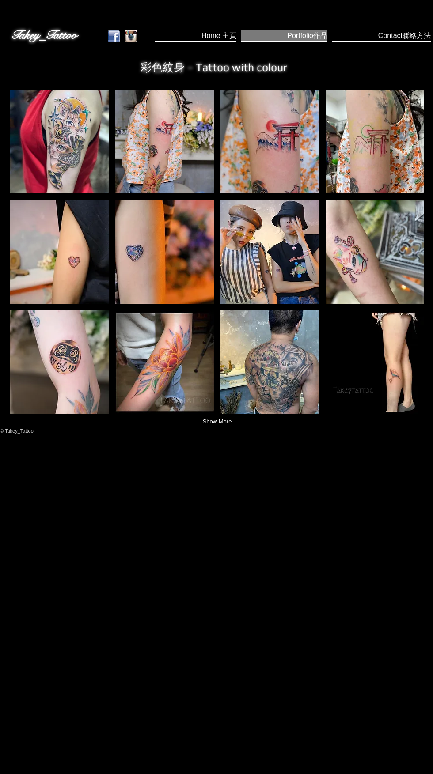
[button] (59, 141)
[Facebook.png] (114, 36)
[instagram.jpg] (131, 36)
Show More (217, 421)
